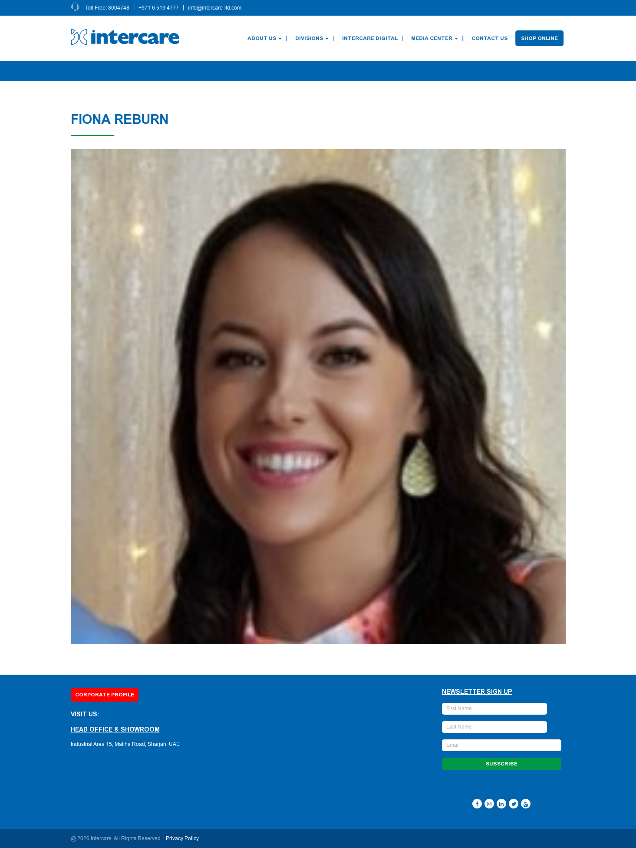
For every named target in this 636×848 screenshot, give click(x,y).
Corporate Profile (104, 695)
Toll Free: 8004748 (108, 7)
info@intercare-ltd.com (215, 7)
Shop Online (540, 38)
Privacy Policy (182, 838)
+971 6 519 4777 (159, 7)
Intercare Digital (371, 38)
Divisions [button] (313, 38)
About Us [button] (265, 38)
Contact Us (490, 38)
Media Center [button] (435, 38)
